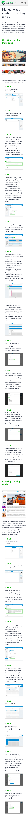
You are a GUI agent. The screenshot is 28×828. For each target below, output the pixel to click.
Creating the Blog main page (11, 41)
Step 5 (9, 221)
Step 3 (9, 135)
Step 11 (9, 446)
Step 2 (9, 110)
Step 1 (9, 86)
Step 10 (9, 410)
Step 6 (9, 251)
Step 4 (9, 174)
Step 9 (9, 370)
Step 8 (9, 340)
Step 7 (9, 303)
